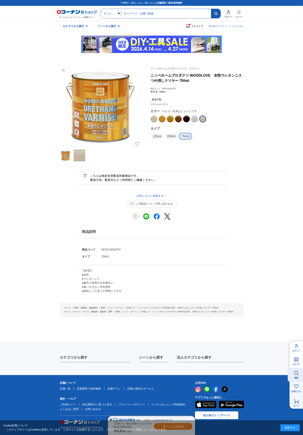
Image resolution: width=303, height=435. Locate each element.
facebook (216, 389)
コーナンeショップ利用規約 (168, 404)
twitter (225, 389)
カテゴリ (296, 364)
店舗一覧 (65, 388)
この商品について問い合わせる (154, 203)
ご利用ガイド (68, 404)
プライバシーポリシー (131, 404)
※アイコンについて (159, 104)
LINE (207, 389)
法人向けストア (216, 26)
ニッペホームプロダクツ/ (175, 68)
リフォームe (235, 26)
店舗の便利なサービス (140, 388)
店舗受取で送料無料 (89, 388)
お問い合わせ (93, 409)
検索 (296, 378)
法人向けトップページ (216, 415)
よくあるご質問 (69, 409)
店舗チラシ (114, 388)
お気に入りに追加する (137, 144)
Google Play (231, 404)
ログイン (296, 351)
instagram (198, 389)
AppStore (205, 404)
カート (296, 406)
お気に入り (296, 391)
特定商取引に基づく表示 (97, 404)
